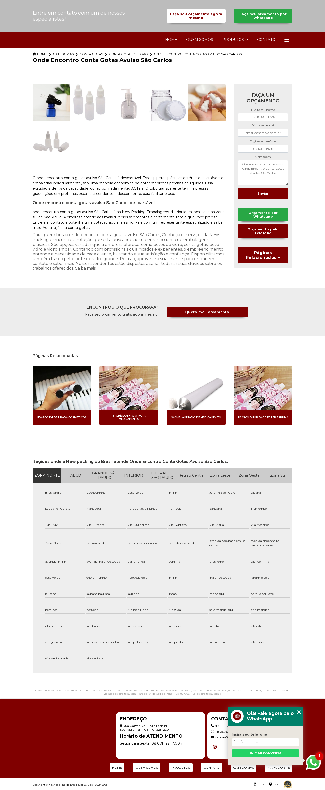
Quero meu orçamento (207, 312)
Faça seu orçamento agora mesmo (196, 16)
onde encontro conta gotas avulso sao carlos (198, 54)
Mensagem (263, 157)
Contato (266, 39)
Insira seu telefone (249, 734)
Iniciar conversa (265, 753)
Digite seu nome (263, 110)
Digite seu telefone (263, 141)
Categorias (63, 54)
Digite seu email (263, 125)
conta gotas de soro (128, 54)
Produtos (233, 39)
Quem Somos (199, 39)
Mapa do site (278, 767)
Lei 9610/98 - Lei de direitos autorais (198, 693)
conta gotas (91, 54)
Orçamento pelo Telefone (263, 231)
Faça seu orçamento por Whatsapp (263, 16)
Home (171, 39)
